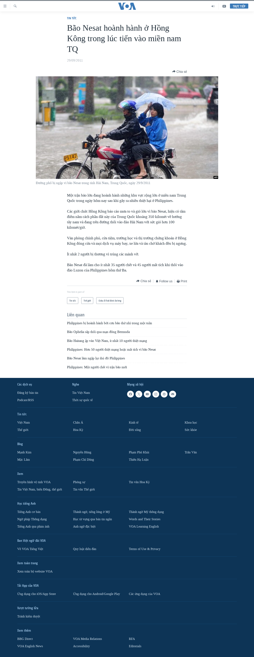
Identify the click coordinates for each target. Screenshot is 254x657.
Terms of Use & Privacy (144, 549)
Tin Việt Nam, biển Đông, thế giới (39, 489)
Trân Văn (191, 452)
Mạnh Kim (24, 452)
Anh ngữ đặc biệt (84, 526)
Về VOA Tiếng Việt (30, 549)
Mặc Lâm (23, 460)
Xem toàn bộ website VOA (35, 571)
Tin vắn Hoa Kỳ (139, 482)
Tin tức (71, 18)
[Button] (179, 71)
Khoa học (191, 423)
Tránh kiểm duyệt (28, 616)
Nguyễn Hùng (82, 452)
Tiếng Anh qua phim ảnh (33, 526)
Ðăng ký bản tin (27, 393)
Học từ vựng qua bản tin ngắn (92, 519)
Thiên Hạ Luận (138, 460)
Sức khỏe (191, 430)
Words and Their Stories (144, 519)
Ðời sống (135, 430)
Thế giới (22, 430)
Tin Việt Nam (81, 393)
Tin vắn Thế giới (84, 489)
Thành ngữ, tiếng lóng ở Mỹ (91, 512)
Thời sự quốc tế (82, 400)
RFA (132, 639)
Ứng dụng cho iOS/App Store (36, 594)
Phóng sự (79, 482)
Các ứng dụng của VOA (144, 594)
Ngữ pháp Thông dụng (32, 519)
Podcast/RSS (25, 400)
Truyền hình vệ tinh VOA (34, 482)
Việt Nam (23, 423)
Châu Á (78, 423)
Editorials (135, 646)
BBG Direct (25, 639)
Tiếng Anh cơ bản (28, 512)
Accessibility (81, 646)
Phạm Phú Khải (139, 452)
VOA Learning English (144, 526)
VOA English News (30, 646)
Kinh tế (133, 423)
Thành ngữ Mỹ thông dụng (146, 512)
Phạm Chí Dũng (83, 460)
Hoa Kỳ (78, 430)
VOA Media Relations (87, 639)
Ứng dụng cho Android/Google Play (96, 594)
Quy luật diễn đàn (84, 549)
